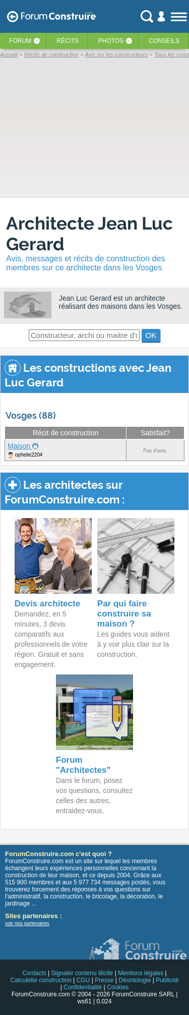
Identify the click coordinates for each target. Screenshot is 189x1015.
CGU (83, 980)
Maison (20, 446)
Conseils (164, 40)
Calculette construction (40, 980)
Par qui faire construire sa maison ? (124, 614)
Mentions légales (140, 973)
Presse (104, 980)
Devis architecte (47, 603)
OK (151, 335)
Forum (20, 40)
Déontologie (134, 980)
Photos (110, 40)
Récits (67, 40)
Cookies (118, 987)
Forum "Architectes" (83, 765)
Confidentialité (83, 987)
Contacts (34, 973)
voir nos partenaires (27, 923)
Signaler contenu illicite (82, 973)
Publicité (167, 980)
